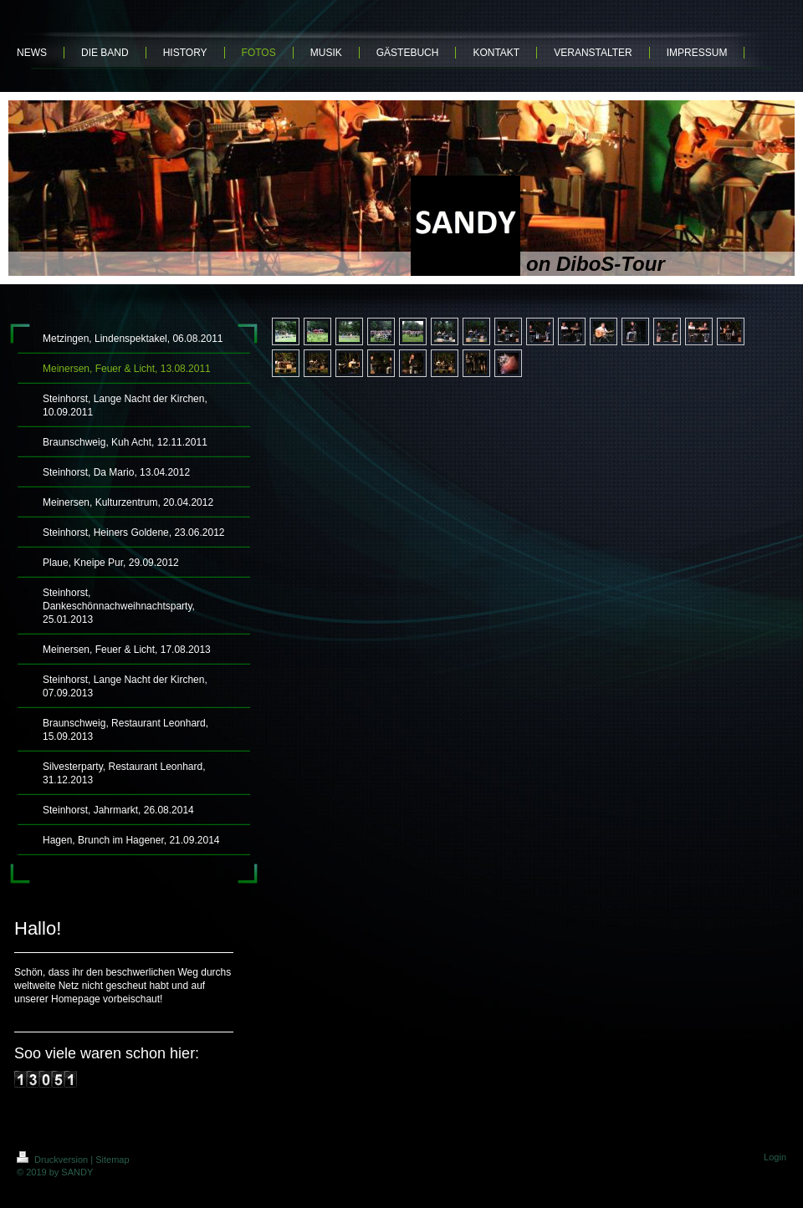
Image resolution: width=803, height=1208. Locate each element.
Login (775, 1157)
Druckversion (53, 1159)
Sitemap (112, 1159)
